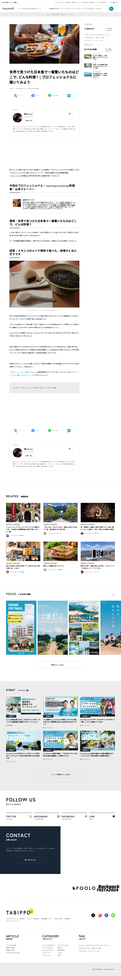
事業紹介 (74, 2)
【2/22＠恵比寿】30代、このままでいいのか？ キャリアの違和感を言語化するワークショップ (23, 721)
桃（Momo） (28, 114)
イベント (38, 9)
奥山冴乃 (96, 533)
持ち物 (91, 9)
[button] (113, 595)
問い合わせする (30, 860)
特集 (34, 9)
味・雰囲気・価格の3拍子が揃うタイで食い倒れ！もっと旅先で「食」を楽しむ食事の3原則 (97, 528)
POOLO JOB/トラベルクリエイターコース (97, 35)
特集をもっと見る (57, 665)
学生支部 (85, 2)
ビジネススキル (47, 948)
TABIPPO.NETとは (60, 2)
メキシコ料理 (51, 388)
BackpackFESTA (47, 950)
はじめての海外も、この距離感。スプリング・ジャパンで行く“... (100, 57)
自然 (59, 955)
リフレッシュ (46, 955)
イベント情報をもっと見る (60, 774)
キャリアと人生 (84, 9)
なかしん (96, 572)
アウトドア (75, 9)
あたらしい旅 (100, 37)
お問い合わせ (103, 2)
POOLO (79, 2)
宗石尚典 (21, 535)
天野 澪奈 (59, 569)
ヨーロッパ (88, 40)
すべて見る (108, 49)
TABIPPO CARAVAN (13, 524)
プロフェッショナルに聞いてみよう (23, 372)
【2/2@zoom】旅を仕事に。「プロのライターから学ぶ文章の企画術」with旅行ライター (60, 755)
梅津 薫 (22, 572)
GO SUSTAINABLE (66, 9)
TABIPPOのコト (89, 37)
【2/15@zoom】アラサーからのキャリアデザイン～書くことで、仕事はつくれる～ (97, 721)
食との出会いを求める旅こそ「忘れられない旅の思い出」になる (23, 567)
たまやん (58, 533)
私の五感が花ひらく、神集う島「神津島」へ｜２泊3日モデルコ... (100, 75)
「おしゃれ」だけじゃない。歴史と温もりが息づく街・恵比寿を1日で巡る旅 (60, 528)
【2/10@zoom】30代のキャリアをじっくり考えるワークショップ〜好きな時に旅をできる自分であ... (23, 756)
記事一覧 (30, 9)
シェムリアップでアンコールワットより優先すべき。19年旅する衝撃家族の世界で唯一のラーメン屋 (23, 529)
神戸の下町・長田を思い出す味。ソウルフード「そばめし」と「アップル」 (97, 567)
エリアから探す (97, 54)
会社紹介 (68, 2)
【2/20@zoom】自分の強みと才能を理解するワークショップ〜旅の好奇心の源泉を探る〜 (97, 755)
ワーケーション (98, 40)
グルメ (16, 388)
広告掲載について (93, 2)
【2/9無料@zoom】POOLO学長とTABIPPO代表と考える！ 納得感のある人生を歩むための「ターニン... (60, 722)
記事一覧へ (29, 121)
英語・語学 (61, 950)
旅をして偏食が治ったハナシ (53, 566)
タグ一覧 (109, 28)
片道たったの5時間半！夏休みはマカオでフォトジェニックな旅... (100, 66)
